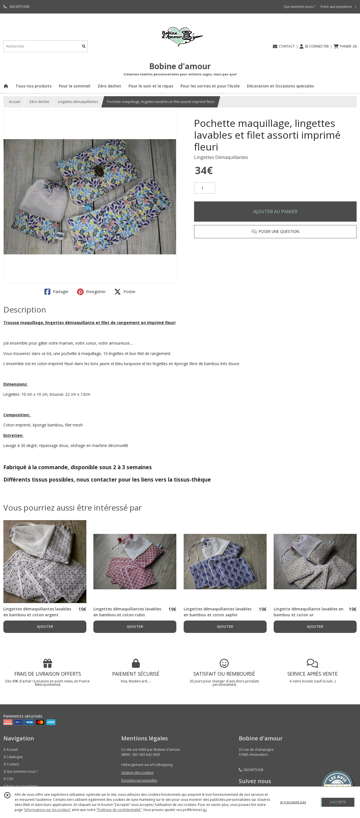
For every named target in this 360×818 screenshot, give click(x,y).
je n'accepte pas (293, 802)
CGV (8, 778)
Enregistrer (91, 291)
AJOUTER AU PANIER (275, 211)
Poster (125, 291)
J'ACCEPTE (338, 802)
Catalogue (13, 756)
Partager (56, 291)
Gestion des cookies (137, 772)
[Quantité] (204, 188)
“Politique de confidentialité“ (118, 809)
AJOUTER (45, 626)
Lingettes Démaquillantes (221, 157)
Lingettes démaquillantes (78, 101)
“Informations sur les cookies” (47, 809)
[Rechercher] (83, 46)
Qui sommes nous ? (20, 771)
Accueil (14, 101)
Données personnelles (139, 780)
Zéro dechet (39, 101)
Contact (11, 764)
